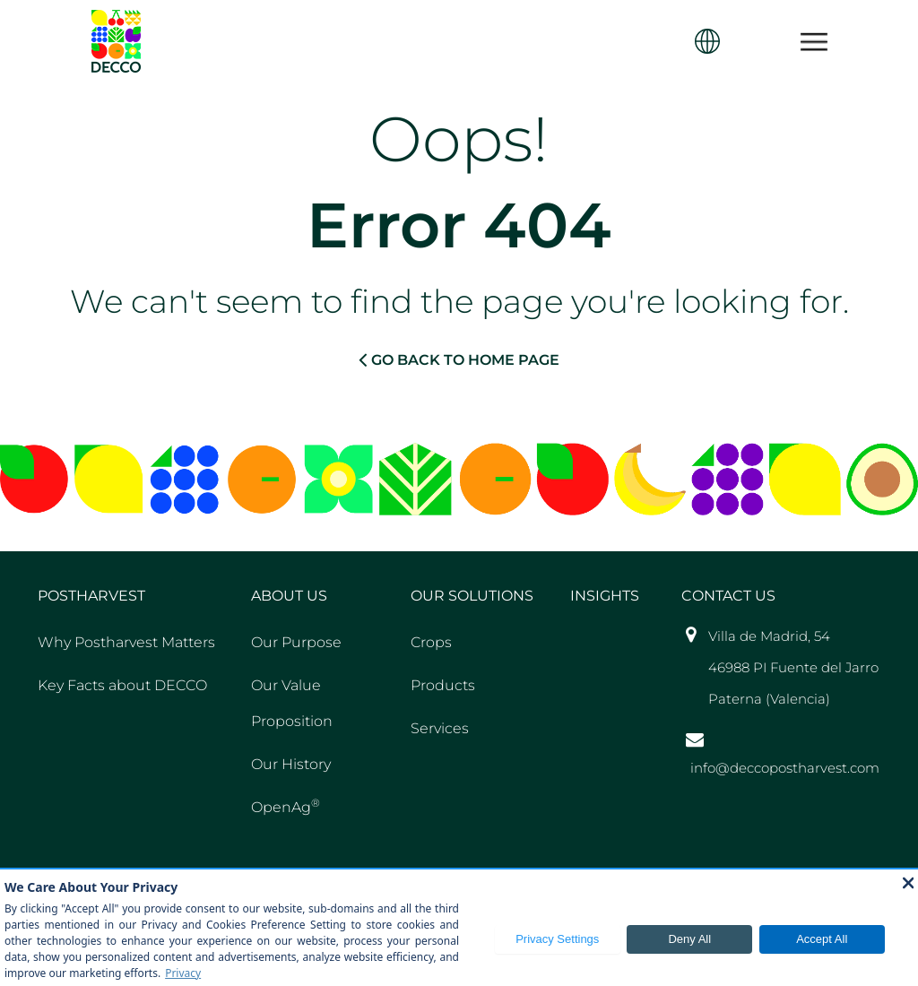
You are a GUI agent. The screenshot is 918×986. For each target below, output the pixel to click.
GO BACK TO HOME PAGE (459, 359)
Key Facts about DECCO (122, 685)
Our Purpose (296, 642)
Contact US (728, 595)
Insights (604, 595)
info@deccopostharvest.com (784, 767)
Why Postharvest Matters (126, 642)
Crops (431, 642)
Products (443, 685)
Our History (291, 764)
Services (440, 728)
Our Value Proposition (292, 703)
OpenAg (285, 806)
